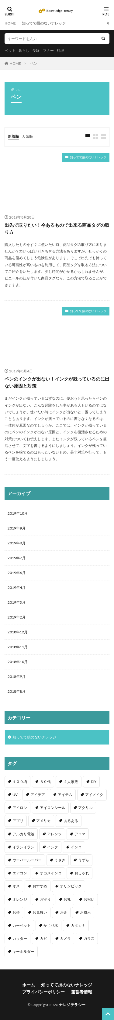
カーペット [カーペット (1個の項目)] (21, 925)
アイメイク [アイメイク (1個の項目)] (94, 794)
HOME (10, 23)
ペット (10, 50)
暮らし (24, 50)
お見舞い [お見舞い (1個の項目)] (40, 912)
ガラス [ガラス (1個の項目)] (89, 938)
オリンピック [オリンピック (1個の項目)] (71, 886)
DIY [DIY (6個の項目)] (93, 781)
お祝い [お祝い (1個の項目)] (89, 899)
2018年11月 (18, 647)
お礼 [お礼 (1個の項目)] (67, 899)
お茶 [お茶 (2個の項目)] (16, 912)
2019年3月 (17, 602)
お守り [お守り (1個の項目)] (45, 899)
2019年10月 (18, 513)
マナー (48, 50)
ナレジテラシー (72, 1004)
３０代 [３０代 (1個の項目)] (45, 781)
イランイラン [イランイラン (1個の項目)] (23, 847)
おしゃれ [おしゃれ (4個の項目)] (81, 873)
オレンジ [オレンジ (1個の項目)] (19, 899)
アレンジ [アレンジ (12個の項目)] (54, 834)
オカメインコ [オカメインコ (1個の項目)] (51, 873)
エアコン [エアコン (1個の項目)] (19, 873)
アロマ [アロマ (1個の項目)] (79, 834)
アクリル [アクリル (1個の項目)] (85, 807)
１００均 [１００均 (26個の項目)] (19, 781)
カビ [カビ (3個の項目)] (43, 938)
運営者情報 (81, 991)
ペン (33, 63)
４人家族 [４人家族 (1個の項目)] (71, 781)
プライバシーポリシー (43, 991)
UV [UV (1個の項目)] (15, 794)
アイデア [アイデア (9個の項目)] (37, 794)
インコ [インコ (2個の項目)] (76, 847)
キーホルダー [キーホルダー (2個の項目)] (23, 951)
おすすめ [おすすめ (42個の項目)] (40, 886)
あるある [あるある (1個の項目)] (71, 820)
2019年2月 (17, 617)
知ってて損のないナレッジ (44, 23)
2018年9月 (17, 676)
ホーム (28, 984)
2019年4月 (17, 587)
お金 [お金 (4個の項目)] (63, 912)
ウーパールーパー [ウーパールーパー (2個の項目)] (27, 860)
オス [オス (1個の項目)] (16, 886)
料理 (60, 50)
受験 (36, 50)
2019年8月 (17, 543)
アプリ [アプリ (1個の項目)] (17, 820)
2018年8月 (17, 691)
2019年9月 (17, 528)
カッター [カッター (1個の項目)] (19, 938)
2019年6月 (17, 572)
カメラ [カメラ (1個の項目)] (65, 938)
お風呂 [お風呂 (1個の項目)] (85, 912)
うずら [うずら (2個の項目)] (83, 860)
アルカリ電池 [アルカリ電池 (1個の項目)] (23, 834)
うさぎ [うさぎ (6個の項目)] (59, 860)
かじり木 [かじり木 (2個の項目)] (50, 925)
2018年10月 (18, 661)
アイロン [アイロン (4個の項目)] (19, 807)
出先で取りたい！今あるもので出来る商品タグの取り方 (57, 228)
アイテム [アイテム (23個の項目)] (65, 794)
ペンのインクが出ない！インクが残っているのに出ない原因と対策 (57, 382)
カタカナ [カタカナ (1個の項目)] (78, 925)
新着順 (13, 136)
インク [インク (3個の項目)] (52, 847)
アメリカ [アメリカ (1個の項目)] (43, 820)
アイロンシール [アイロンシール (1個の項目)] (52, 807)
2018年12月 (18, 632)
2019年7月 (17, 558)
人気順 (27, 136)
